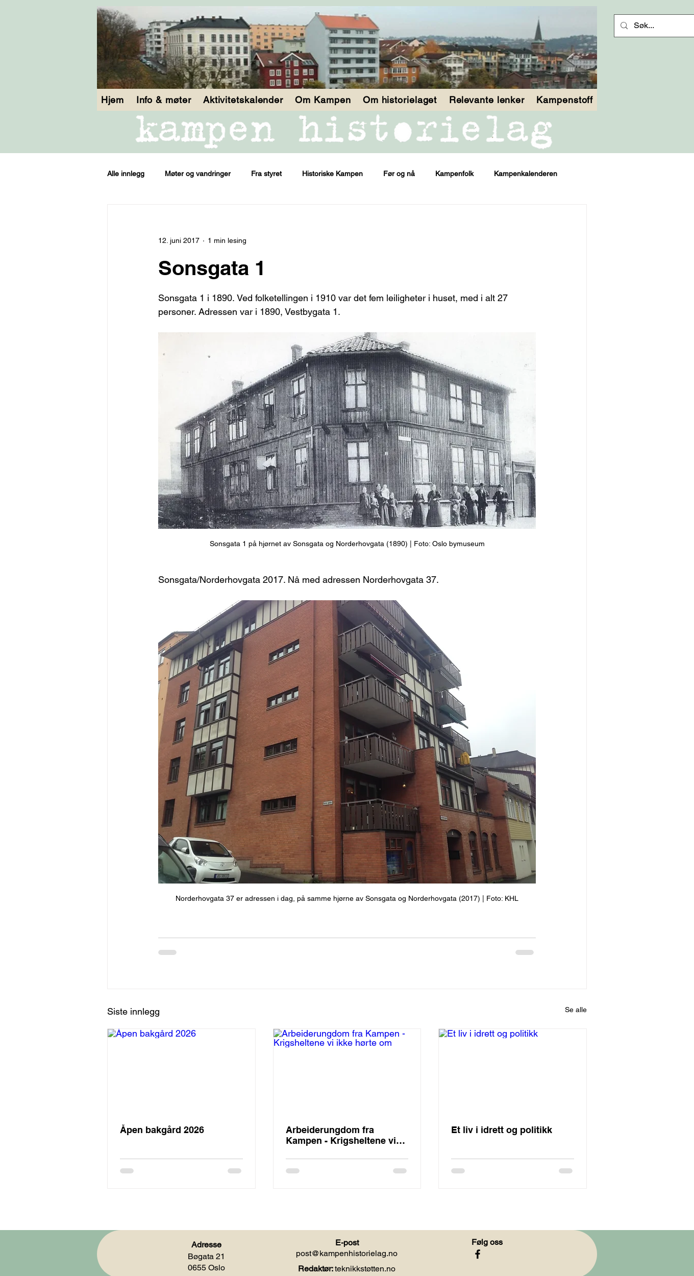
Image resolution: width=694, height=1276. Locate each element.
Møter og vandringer (198, 173)
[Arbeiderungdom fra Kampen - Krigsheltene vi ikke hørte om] (347, 1070)
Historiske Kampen (332, 173)
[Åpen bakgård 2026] (181, 1070)
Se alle (576, 1009)
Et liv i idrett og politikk (501, 1129)
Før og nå (399, 173)
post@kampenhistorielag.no (347, 1253)
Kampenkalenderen (525, 173)
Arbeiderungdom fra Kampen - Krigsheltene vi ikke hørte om (341, 1135)
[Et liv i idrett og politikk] (512, 1070)
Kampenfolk (454, 173)
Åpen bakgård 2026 (162, 1129)
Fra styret (266, 173)
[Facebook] (478, 1254)
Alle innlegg (125, 173)
